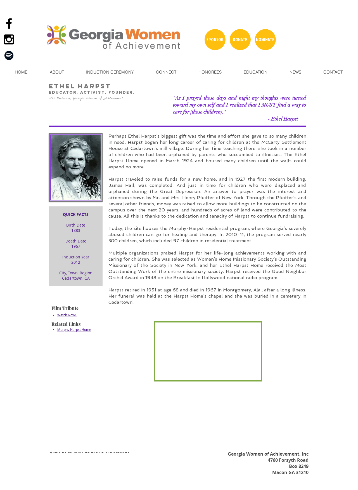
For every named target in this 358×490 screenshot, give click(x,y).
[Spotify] (9, 55)
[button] (57, 72)
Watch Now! (67, 315)
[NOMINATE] (265, 39)
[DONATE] (240, 39)
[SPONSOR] (215, 39)
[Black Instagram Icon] (9, 39)
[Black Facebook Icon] (9, 23)
